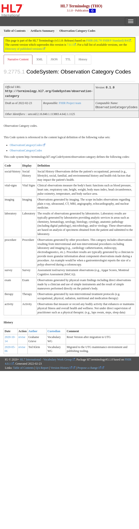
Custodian (53, 330)
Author (32, 330)
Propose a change (89, 367)
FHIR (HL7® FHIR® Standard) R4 (107, 40)
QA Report (42, 367)
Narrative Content (18, 59)
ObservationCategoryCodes (26, 144)
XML (39, 59)
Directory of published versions (23, 49)
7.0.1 (70, 44)
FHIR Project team (70, 102)
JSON (54, 59)
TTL (68, 59)
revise (22, 336)
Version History (61, 367)
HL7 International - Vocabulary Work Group (46, 358)
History (83, 59)
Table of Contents (23, 367)
